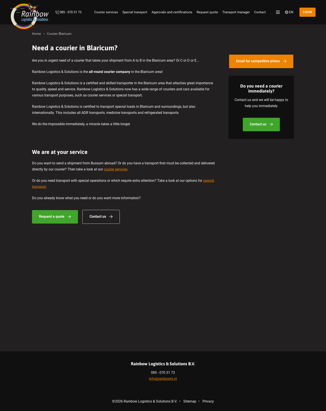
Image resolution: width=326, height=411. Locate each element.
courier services (115, 169)
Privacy (208, 401)
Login (307, 12)
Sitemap (189, 401)
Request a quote (51, 216)
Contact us (98, 216)
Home (36, 34)
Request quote (207, 12)
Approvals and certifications (172, 12)
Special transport (134, 12)
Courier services (106, 12)
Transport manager (236, 12)
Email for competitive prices (258, 61)
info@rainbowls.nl (163, 379)
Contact (260, 12)
